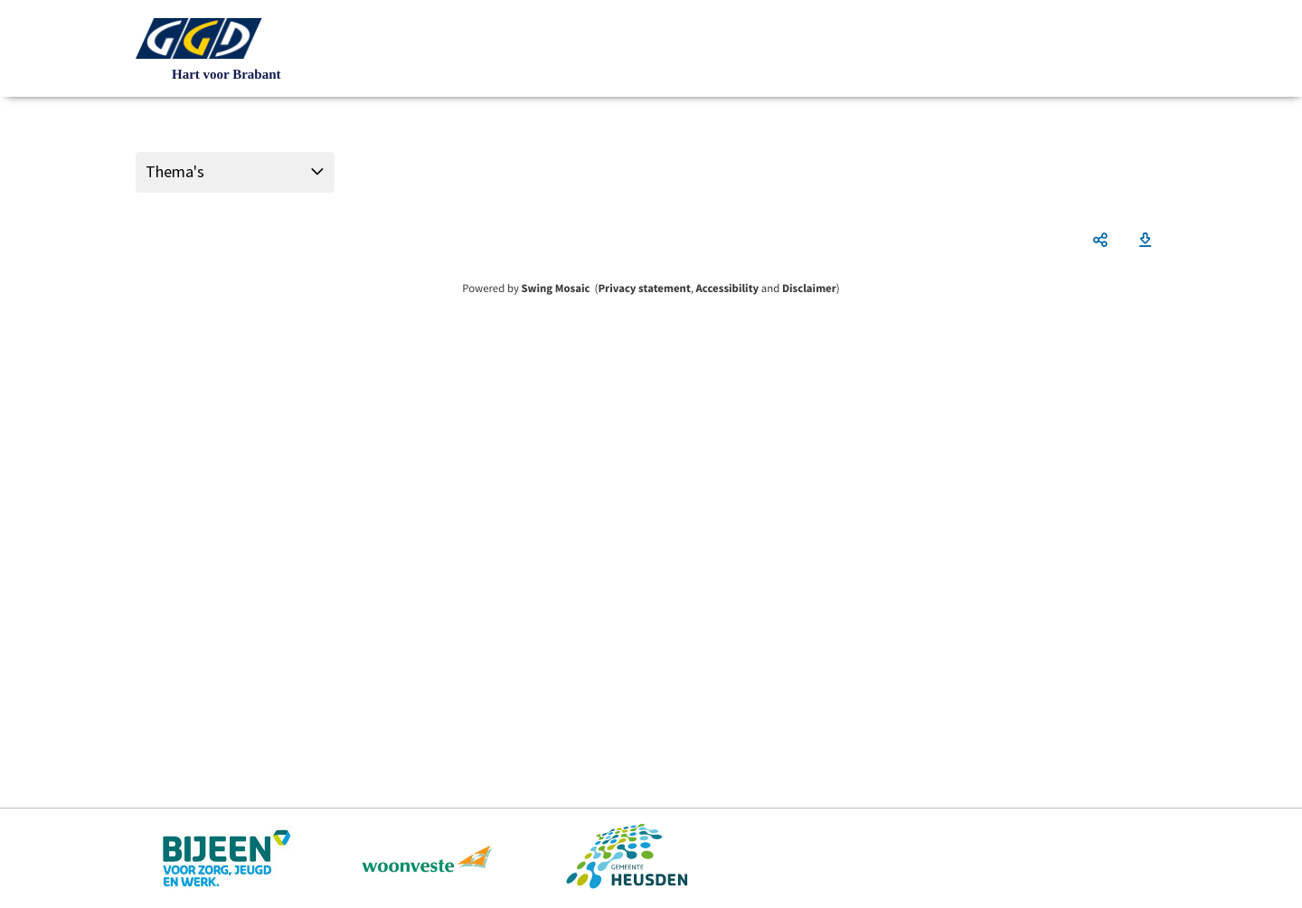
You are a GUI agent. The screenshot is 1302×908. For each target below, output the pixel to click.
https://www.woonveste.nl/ (427, 858)
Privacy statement (644, 288)
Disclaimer (809, 288)
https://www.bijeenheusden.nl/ (228, 858)
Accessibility (728, 288)
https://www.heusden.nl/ (626, 858)
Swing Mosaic (555, 288)
